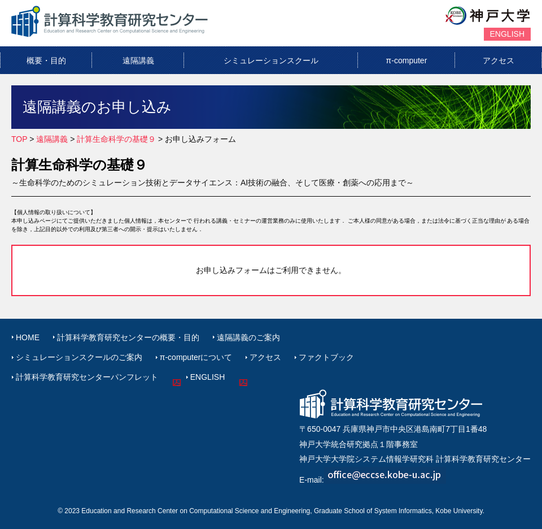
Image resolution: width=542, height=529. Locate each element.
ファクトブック (326, 357)
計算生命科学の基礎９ (116, 139)
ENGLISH (507, 33)
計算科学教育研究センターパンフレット (87, 376)
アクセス (498, 60)
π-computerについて (196, 357)
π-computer (406, 60)
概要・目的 (46, 60)
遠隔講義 (138, 60)
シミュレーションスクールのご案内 (79, 357)
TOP (19, 139)
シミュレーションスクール (271, 60)
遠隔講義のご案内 (248, 337)
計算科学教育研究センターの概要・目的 (128, 337)
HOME (28, 337)
